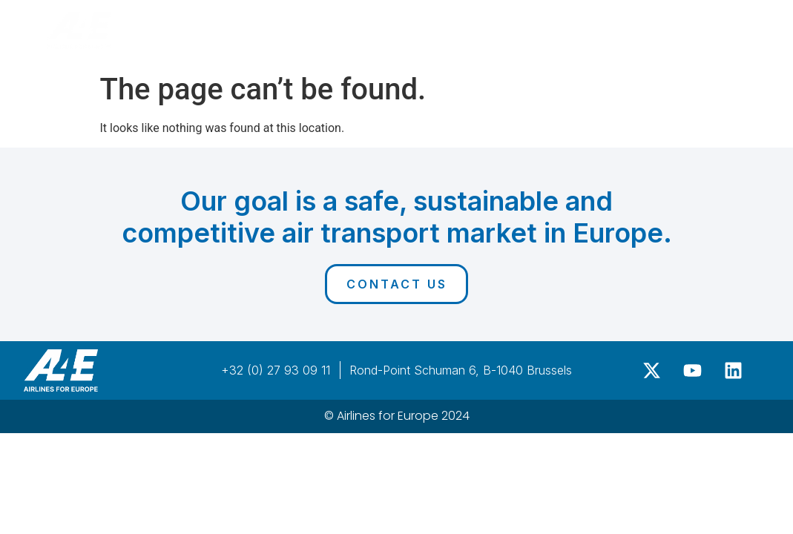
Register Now (688, 26)
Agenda (364, 26)
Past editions (560, 27)
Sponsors (446, 26)
